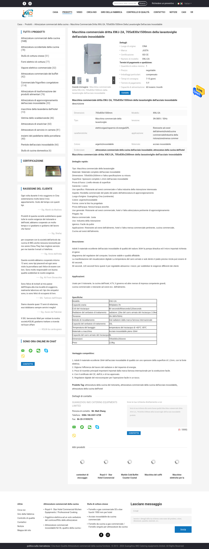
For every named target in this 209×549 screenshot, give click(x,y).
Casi (184, 12)
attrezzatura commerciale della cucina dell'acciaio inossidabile (149, 385)
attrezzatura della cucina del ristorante (102, 385)
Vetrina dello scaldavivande (35, 118)
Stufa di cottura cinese (32, 56)
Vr (191, 12)
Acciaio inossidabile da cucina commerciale (102, 518)
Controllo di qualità (137, 12)
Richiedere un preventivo (163, 3)
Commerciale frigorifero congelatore (39, 82)
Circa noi (92, 12)
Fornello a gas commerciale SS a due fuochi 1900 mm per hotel (105, 510)
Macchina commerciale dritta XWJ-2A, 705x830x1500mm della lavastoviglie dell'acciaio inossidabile (91, 90)
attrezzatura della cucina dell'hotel (87, 389)
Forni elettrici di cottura (33, 61)
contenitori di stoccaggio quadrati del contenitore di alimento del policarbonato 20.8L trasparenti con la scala (82, 476)
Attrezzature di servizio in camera (38, 130)
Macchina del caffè (153, 475)
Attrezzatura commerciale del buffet (39, 73)
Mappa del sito (24, 530)
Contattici (159, 12)
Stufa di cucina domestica (34, 150)
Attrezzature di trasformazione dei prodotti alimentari (38, 93)
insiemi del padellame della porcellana (40, 135)
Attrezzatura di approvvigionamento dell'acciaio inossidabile (39, 102)
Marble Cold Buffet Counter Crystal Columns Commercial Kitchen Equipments (129, 476)
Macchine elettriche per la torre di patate (177, 476)
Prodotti (67, 12)
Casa (55, 12)
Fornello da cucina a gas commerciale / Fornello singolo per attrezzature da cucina (108, 525)
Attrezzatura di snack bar (34, 124)
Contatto (125, 93)
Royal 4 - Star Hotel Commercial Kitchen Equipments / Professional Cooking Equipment (106, 476)
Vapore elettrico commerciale (36, 67)
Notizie (173, 12)
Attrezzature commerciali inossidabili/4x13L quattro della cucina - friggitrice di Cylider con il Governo (63, 527)
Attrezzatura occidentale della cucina (40, 47)
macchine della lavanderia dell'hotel (39, 109)
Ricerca (142, 3)
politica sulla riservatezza (38, 546)
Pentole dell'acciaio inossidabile (37, 144)
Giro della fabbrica (111, 12)
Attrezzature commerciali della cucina (51, 24)
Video (79, 12)
